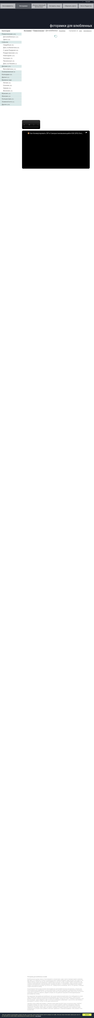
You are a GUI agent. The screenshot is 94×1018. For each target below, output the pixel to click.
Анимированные (7, 72)
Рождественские (9, 53)
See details (38, 1016)
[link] (25, 133)
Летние (5, 83)
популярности (87, 31)
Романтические (7, 34)
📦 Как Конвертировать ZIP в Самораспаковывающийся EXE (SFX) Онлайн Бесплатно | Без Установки (56, 133)
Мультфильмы (8, 69)
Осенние (6, 85)
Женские (5, 96)
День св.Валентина (10, 47)
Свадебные (7, 45)
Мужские (5, 93)
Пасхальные (7, 61)
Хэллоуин (6, 58)
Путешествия (6, 99)
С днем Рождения (9, 50)
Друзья (4, 77)
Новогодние (7, 55)
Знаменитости (7, 102)
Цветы (5, 39)
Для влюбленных (9, 37)
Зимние (5, 88)
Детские (4, 66)
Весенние (6, 91)
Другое (4, 104)
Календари (5, 74)
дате (80, 31)
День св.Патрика (9, 63)
